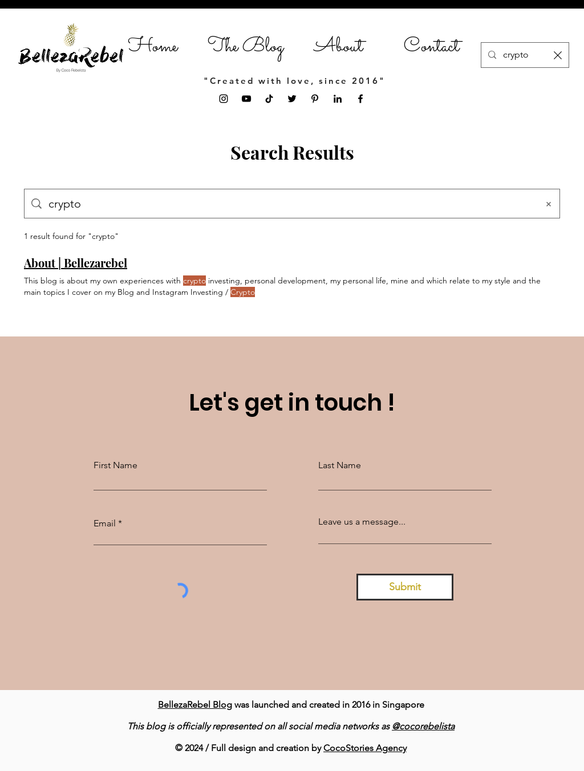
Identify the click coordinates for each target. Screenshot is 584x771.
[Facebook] (360, 98)
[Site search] (290, 203)
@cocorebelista (423, 726)
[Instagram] (223, 98)
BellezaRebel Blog (195, 704)
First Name (115, 465)
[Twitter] (292, 98)
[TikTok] (269, 98)
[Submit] (404, 587)
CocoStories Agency (365, 747)
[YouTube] (246, 98)
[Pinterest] (315, 98)
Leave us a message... (361, 521)
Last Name (339, 465)
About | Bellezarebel (75, 262)
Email (105, 523)
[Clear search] (558, 55)
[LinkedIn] (337, 98)
